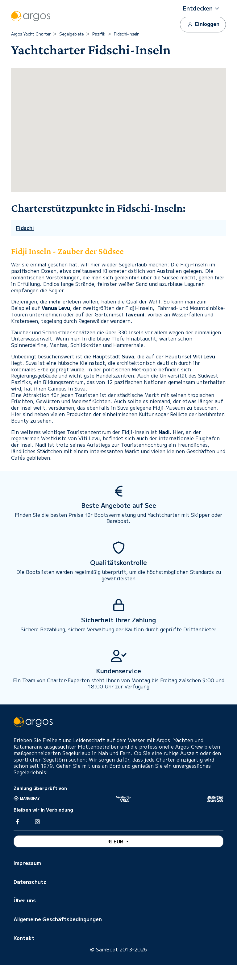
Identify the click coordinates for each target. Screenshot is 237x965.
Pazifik (98, 34)
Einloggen (202, 24)
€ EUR (116, 841)
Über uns (25, 900)
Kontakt (24, 938)
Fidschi (25, 228)
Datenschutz (30, 881)
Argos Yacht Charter (31, 34)
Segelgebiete (71, 34)
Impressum (27, 863)
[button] (203, 8)
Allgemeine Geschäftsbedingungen (58, 919)
